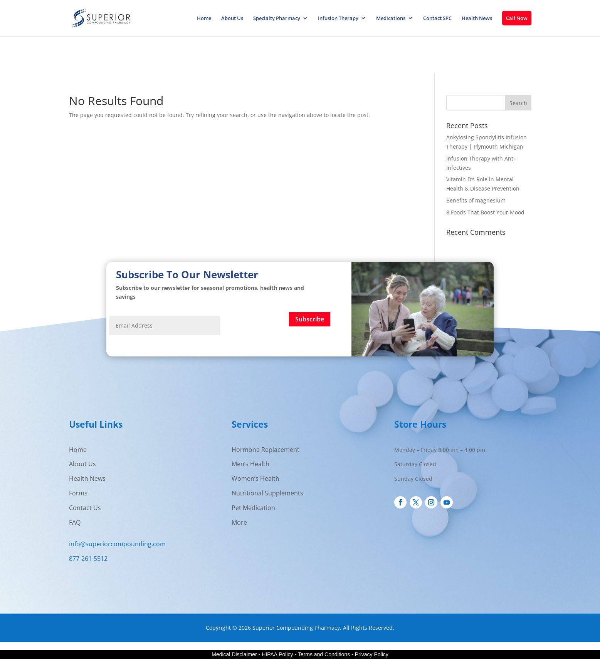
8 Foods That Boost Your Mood (485, 212)
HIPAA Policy (277, 654)
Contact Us (85, 507)
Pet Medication (253, 507)
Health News (477, 18)
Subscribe (309, 319)
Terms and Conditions (324, 654)
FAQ (75, 522)
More (239, 522)
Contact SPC (437, 18)
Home (204, 18)
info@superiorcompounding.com (117, 544)
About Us (232, 18)
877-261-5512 (88, 558)
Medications (390, 18)
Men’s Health (250, 464)
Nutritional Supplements (267, 493)
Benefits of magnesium (476, 200)
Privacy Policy (371, 654)
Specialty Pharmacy (276, 18)
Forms (78, 493)
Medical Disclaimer (234, 654)
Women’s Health (255, 478)
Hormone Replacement (265, 449)
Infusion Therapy (338, 18)
